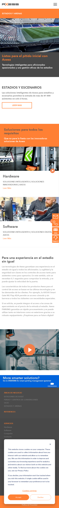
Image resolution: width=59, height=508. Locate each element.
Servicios (8, 423)
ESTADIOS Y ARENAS (13, 406)
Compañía (8, 433)
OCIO (6, 403)
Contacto (8, 437)
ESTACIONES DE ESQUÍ (13, 396)
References (9, 412)
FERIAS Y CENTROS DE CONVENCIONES (21, 400)
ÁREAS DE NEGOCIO (13, 393)
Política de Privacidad (29, 505)
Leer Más (17, 105)
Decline (40, 497)
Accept (18, 497)
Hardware (8, 427)
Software (7, 430)
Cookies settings (29, 491)
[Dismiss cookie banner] (50, 444)
